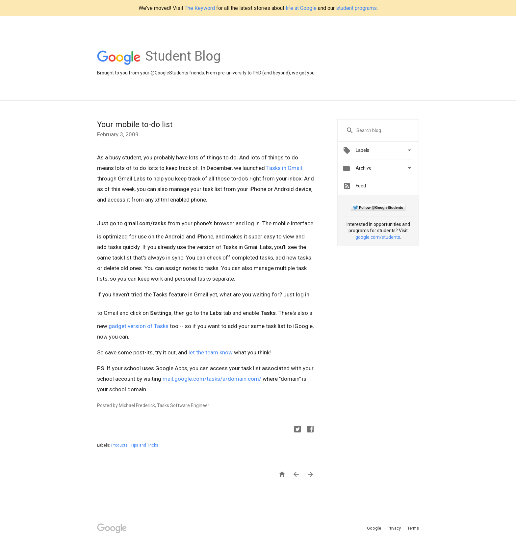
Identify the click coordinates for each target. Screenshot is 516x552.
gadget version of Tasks (138, 326)
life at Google (301, 8)
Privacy (395, 528)
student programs (356, 8)
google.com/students (377, 237)
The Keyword (200, 8)
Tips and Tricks (144, 445)
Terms (413, 528)
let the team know (211, 352)
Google (374, 528)
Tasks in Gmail (284, 168)
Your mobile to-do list (134, 124)
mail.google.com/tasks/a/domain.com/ (212, 378)
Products (120, 445)
